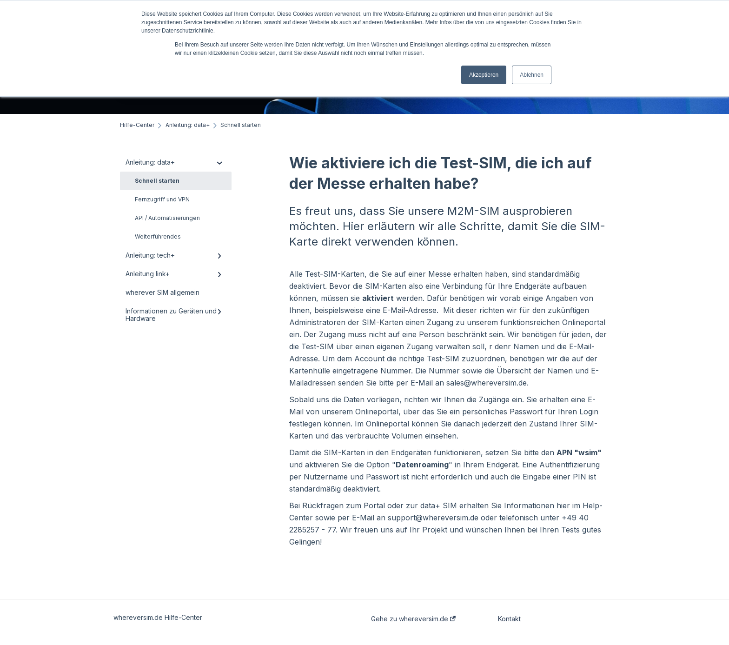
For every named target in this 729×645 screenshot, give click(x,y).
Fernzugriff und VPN (162, 199)
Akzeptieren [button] (483, 75)
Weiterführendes (158, 236)
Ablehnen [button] (531, 75)
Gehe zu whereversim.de (413, 619)
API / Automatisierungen (167, 217)
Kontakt (509, 619)
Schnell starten (157, 180)
